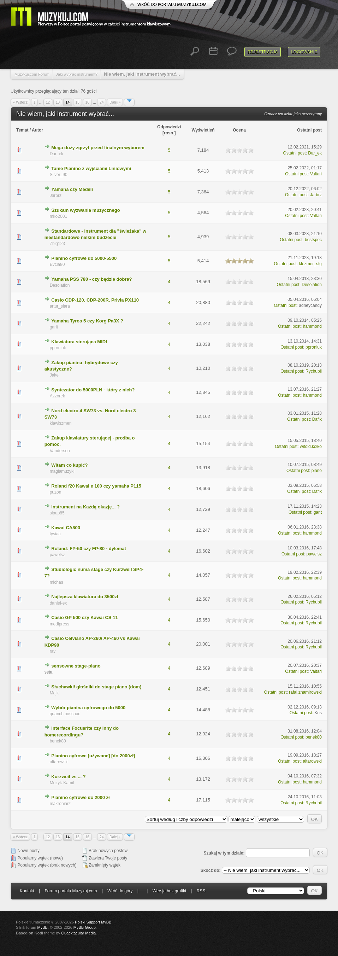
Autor (37, 130)
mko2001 (58, 216)
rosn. (169, 132)
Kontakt (27, 890)
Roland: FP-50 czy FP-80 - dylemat (88, 548)
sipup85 (57, 513)
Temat (22, 130)
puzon (55, 492)
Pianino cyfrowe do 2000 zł (80, 797)
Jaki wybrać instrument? (76, 74)
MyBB (42, 927)
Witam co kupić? (69, 465)
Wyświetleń (202, 130)
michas (56, 582)
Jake (54, 375)
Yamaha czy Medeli (72, 189)
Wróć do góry (119, 890)
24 (101, 102)
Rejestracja (263, 51)
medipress (59, 624)
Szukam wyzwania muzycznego (85, 210)
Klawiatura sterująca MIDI (79, 341)
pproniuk (58, 347)
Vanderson (60, 450)
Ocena (239, 130)
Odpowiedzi (169, 126)
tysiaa (55, 533)
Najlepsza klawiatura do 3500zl (84, 596)
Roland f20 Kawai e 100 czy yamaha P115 (96, 486)
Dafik (317, 419)
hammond (312, 326)
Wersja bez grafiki (169, 890)
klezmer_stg (310, 263)
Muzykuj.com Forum (31, 74)
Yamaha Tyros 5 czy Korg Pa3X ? (87, 320)
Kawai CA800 (65, 527)
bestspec (313, 239)
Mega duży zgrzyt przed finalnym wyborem (97, 147)
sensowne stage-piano (75, 666)
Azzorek (57, 396)
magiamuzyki (62, 471)
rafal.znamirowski (305, 692)
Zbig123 (57, 243)
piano (317, 470)
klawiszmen (61, 423)
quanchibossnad (65, 713)
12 (48, 102)
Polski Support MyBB (93, 922)
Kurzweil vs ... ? (68, 776)
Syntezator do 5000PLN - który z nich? (93, 389)
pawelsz (57, 554)
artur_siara (60, 306)
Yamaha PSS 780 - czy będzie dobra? (91, 279)
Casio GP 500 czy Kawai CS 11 (84, 617)
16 (87, 102)
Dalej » (114, 102)
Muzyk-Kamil (62, 782)
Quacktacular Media (78, 933)
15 (77, 102)
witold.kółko (311, 446)
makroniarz (60, 803)
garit (54, 327)
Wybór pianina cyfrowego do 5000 (88, 707)
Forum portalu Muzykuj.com (71, 890)
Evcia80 (57, 264)
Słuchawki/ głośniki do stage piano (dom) (96, 686)
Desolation (60, 285)
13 (58, 102)
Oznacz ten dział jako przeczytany (293, 113)
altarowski (59, 761)
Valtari (316, 173)
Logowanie (304, 51)
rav (53, 651)
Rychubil (314, 371)
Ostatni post (309, 130)
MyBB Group (84, 927)
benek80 (58, 741)
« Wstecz (20, 102)
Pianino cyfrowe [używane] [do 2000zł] (93, 755)
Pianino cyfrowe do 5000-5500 (84, 258)
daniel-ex (58, 603)
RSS (201, 890)
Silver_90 (58, 174)
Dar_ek (57, 153)
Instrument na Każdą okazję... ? (85, 506)
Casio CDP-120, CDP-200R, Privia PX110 (95, 300)
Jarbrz (55, 195)
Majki (55, 692)
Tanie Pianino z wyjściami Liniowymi (91, 168)
